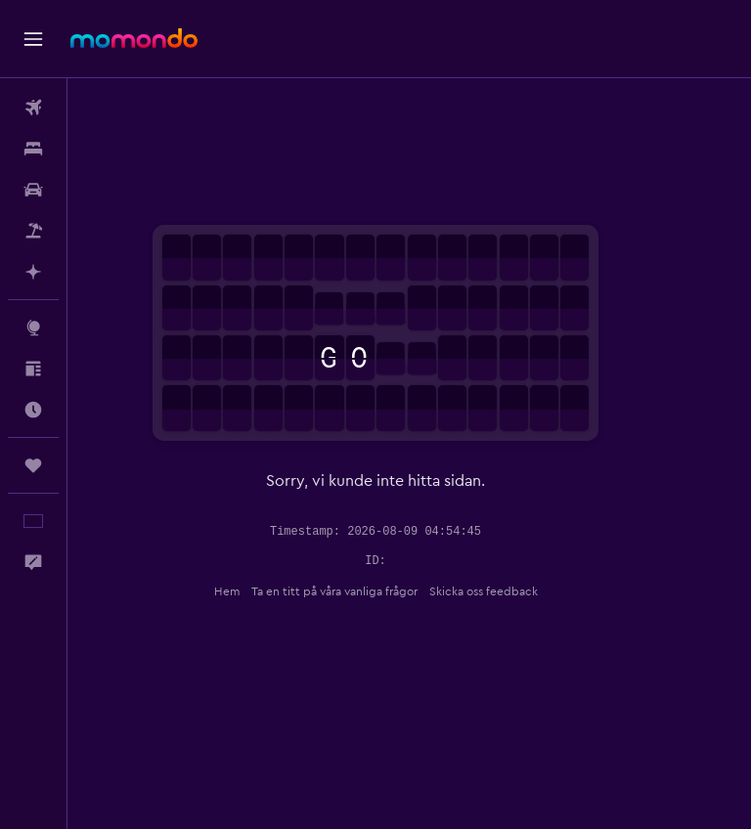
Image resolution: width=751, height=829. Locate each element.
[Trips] (33, 465)
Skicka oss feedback (517, 591)
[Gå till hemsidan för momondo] (134, 38)
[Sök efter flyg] (33, 107)
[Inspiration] (33, 368)
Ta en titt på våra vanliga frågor (368, 591)
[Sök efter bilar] (33, 189)
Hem (260, 591)
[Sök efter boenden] (33, 148)
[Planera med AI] (33, 271)
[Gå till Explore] (33, 327)
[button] (33, 39)
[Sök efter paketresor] (33, 230)
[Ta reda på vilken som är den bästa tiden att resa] (33, 409)
